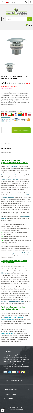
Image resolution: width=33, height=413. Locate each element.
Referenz (3, 109)
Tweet (6, 144)
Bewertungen (6, 153)
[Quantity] (5, 130)
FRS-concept (19, 409)
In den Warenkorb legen (21, 130)
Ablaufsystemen (7, 333)
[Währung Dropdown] (13, 2)
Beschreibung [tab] (6, 148)
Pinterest (9, 144)
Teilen (2, 144)
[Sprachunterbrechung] (7, 2)
